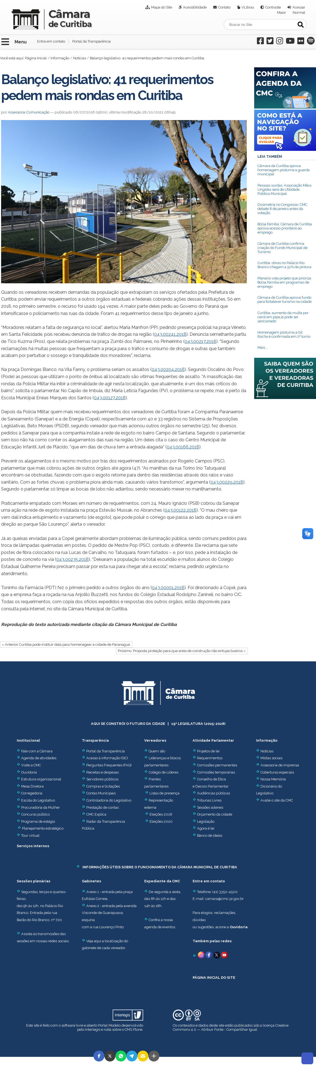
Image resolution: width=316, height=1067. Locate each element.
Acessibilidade (195, 7)
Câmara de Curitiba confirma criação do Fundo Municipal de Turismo (282, 248)
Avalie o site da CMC (276, 800)
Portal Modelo (109, 1025)
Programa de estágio (38, 821)
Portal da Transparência (91, 41)
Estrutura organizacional (39, 779)
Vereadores (155, 740)
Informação (60, 58)
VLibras (248, 7)
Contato (224, 7)
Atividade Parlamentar (213, 740)
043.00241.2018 (170, 334)
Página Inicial (36, 58)
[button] (98, 1056)
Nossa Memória (273, 779)
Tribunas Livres (209, 800)
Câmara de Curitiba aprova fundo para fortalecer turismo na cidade (284, 299)
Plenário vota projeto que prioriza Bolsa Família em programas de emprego (284, 282)
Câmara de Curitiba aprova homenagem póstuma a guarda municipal (283, 170)
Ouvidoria (27, 772)
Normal (299, 12)
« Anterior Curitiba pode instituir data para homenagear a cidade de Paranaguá (66, 644)
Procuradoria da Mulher (38, 807)
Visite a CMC (29, 765)
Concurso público (33, 814)
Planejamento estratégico (42, 828)
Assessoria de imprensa (279, 765)
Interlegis (92, 1029)
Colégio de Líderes (163, 772)
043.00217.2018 (200, 341)
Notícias (79, 58)
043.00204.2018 (168, 369)
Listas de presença (164, 793)
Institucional (28, 740)
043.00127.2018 (110, 397)
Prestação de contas (100, 807)
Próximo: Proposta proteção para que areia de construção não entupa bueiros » (182, 651)
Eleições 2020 (161, 821)
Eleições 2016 (160, 814)
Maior (281, 12)
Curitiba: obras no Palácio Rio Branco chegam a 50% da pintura (284, 265)
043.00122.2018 (180, 510)
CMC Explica (96, 814)
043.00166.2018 (183, 447)
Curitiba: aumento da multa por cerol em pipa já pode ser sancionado (283, 317)
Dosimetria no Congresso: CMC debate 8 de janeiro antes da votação (282, 209)
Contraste (273, 7)
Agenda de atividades (36, 758)
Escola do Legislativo (36, 800)
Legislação (205, 821)
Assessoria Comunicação (29, 112)
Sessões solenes (210, 807)
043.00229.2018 (226, 482)
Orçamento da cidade (212, 814)
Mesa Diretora (30, 786)
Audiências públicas (213, 793)
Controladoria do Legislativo (108, 800)
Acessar (298, 7)
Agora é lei (205, 828)
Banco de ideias (209, 835)
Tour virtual (30, 835)
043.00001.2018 (168, 587)
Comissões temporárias (216, 772)
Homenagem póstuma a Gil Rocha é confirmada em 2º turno (283, 334)
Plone (137, 1029)
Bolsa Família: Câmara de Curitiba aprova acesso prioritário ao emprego (284, 228)
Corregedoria (29, 793)
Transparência (95, 740)
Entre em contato (51, 41)
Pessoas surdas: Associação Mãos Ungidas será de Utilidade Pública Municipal (284, 189)
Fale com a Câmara (34, 751)
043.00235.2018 (72, 559)
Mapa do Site (161, 7)
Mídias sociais (271, 758)
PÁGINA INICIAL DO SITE (214, 977)
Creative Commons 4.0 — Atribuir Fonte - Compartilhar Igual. (231, 1027)
